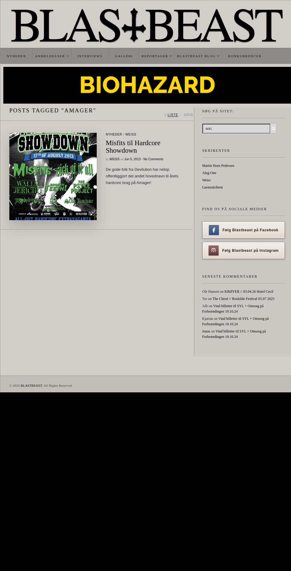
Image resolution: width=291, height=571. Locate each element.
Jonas (206, 331)
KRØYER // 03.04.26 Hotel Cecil (248, 291)
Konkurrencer (245, 56)
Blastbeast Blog (196, 56)
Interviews (90, 56)
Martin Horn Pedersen (218, 166)
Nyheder (16, 56)
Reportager (155, 56)
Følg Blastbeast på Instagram (243, 250)
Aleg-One (209, 173)
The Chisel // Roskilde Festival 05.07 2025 (243, 299)
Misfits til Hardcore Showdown (133, 146)
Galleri (124, 56)
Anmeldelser (50, 56)
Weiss (130, 134)
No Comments (153, 159)
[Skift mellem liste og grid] (179, 115)
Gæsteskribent (212, 187)
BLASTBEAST (31, 385)
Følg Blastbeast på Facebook (243, 230)
